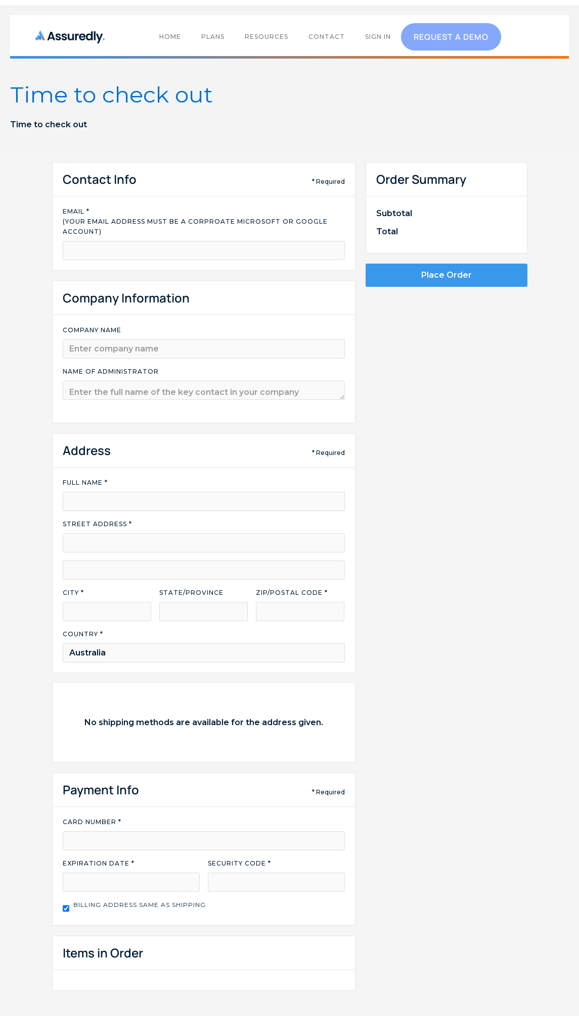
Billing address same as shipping (139, 904)
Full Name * (85, 482)
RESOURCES (266, 36)
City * (73, 592)
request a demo (451, 36)
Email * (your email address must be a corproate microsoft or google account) (195, 221)
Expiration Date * (99, 863)
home (170, 36)
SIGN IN (378, 36)
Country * (83, 634)
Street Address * (97, 524)
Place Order (446, 275)
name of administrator (111, 371)
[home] (72, 36)
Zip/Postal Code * (292, 592)
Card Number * (92, 822)
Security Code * (239, 863)
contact (326, 36)
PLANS (213, 36)
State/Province (191, 592)
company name (92, 330)
